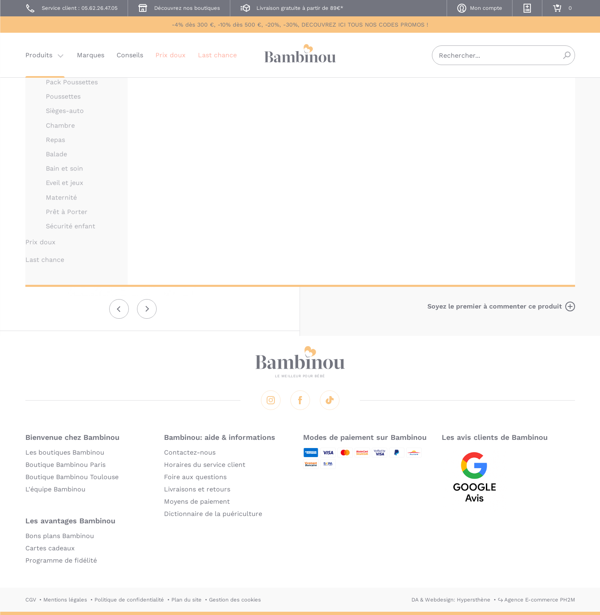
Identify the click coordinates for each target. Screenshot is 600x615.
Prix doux (170, 55)
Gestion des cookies (235, 600)
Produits (38, 55)
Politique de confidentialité (129, 600)
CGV (30, 600)
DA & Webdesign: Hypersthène (450, 600)
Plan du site (186, 600)
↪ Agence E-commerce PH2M (536, 600)
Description (403, 156)
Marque (446, 156)
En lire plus (402, 269)
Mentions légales (65, 600)
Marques (90, 55)
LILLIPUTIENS (402, 89)
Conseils (130, 55)
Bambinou (300, 54)
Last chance (217, 55)
